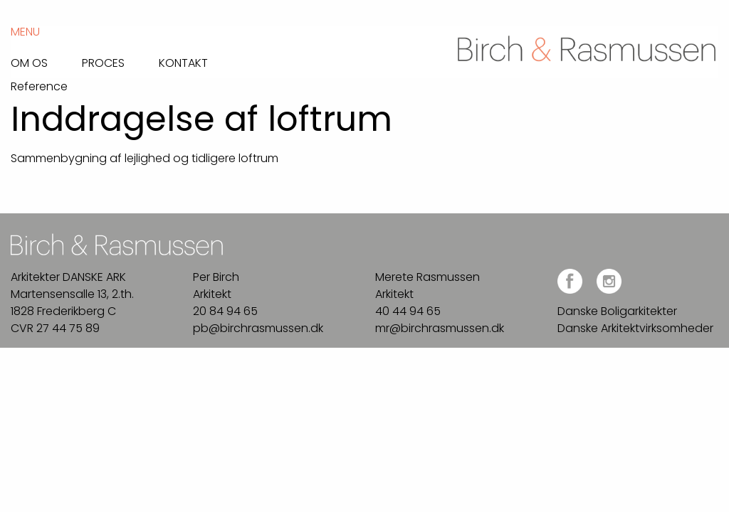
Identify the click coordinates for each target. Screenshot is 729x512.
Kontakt (183, 62)
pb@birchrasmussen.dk (258, 328)
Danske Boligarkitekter (617, 311)
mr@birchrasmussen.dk (439, 328)
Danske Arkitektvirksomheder (635, 328)
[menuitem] (46, 59)
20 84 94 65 (225, 311)
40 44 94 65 (408, 311)
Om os (29, 62)
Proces (103, 62)
